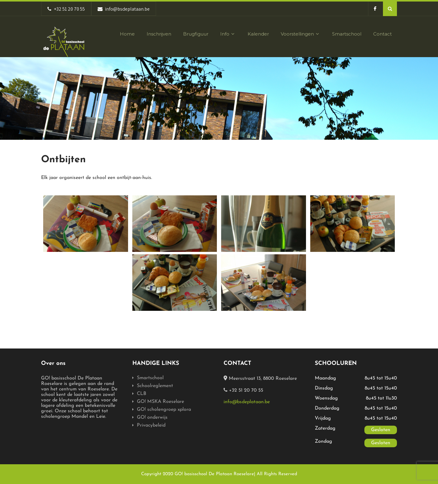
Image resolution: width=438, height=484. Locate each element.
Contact (382, 34)
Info (228, 34)
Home (127, 34)
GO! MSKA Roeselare (160, 401)
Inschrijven (159, 34)
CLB (141, 393)
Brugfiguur (195, 34)
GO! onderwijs (152, 417)
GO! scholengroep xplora (164, 409)
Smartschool (346, 34)
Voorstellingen (300, 34)
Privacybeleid (151, 425)
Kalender (258, 34)
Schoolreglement (155, 385)
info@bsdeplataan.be (247, 402)
